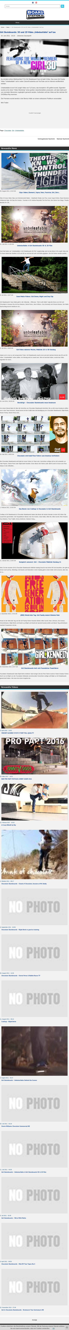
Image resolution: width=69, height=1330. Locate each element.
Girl (13, 130)
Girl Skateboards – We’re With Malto (13, 1218)
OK (54, 1328)
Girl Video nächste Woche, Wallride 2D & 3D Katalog (36, 349)
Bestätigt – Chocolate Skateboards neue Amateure (37, 403)
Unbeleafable (19, 130)
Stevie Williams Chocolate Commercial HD (15, 1126)
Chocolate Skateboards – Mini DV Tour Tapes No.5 (18, 1264)
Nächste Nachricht (63, 139)
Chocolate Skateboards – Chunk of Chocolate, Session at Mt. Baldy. (24, 884)
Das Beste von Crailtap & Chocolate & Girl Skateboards (40, 509)
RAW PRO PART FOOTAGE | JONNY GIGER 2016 (16, 779)
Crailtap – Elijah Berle (8, 1021)
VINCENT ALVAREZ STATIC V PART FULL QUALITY (17, 733)
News (7, 27)
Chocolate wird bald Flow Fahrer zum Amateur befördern (38, 456)
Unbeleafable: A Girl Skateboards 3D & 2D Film (34, 245)
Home (2, 27)
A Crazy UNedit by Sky (8, 825)
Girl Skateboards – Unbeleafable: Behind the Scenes (19, 1080)
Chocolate (7, 130)
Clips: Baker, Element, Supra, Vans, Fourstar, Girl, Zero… (39, 192)
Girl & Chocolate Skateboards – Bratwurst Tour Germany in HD (22, 1310)
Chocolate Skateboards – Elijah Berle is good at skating (20, 930)
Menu (35, 23)
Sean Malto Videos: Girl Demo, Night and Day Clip (34, 296)
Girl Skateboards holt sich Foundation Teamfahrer (39, 668)
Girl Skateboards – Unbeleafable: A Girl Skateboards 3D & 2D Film (23, 1172)
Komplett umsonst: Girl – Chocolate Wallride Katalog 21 (40, 562)
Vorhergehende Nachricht (46, 139)
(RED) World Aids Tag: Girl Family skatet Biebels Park (40, 615)
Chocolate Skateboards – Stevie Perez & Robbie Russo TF (20, 975)
